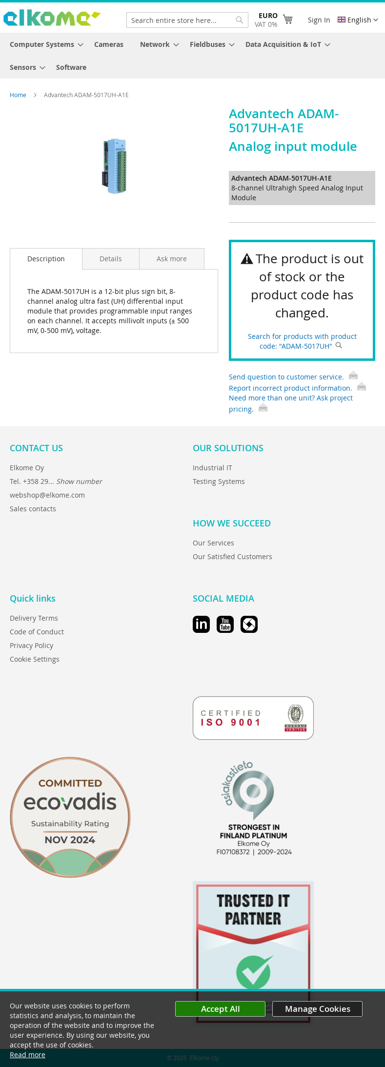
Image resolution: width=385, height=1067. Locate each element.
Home (19, 95)
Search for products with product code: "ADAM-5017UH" (302, 341)
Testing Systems (219, 481)
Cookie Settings (35, 659)
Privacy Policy (31, 645)
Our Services (213, 542)
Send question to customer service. (293, 376)
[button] (358, 20)
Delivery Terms (34, 618)
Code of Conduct (37, 631)
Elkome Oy (27, 467)
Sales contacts (33, 508)
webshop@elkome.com (47, 495)
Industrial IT (212, 467)
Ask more (172, 258)
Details (111, 258)
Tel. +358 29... (56, 481)
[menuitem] (43, 44)
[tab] (46, 259)
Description (46, 258)
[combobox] (187, 20)
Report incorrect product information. (297, 388)
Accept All (220, 1008)
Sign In (319, 19)
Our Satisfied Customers (232, 556)
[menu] (192, 56)
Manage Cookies (317, 1008)
